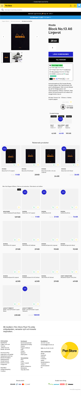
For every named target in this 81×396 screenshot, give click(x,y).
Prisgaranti (4, 364)
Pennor (23, 346)
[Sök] (40, 10)
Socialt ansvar (5, 361)
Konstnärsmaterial (26, 343)
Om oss (3, 346)
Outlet (23, 351)
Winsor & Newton (26, 366)
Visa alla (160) (25, 369)
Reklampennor (5, 359)
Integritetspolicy (6, 369)
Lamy (22, 361)
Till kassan (61, 60)
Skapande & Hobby (26, 344)
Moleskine (24, 368)
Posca (22, 364)
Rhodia (52, 25)
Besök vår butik (5, 349)
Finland (43, 357)
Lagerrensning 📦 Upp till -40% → (40, 13)
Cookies (3, 371)
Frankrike (43, 358)
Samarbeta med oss (6, 356)
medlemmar (67, 69)
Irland (42, 360)
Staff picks (24, 354)
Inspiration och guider (7, 354)
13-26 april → (40, 17)
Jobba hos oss (5, 347)
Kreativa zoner (5, 362)
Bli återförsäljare (6, 357)
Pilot (22, 359)
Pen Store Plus (5, 352)
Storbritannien (45, 365)
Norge (42, 353)
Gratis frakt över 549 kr (40, 2)
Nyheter (23, 353)
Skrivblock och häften (27, 21)
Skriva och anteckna (15, 21)
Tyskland (43, 364)
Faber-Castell (25, 363)
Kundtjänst (4, 342)
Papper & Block (5, 21)
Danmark (43, 355)
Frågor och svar (5, 344)
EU (41, 367)
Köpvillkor (3, 368)
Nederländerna (45, 362)
